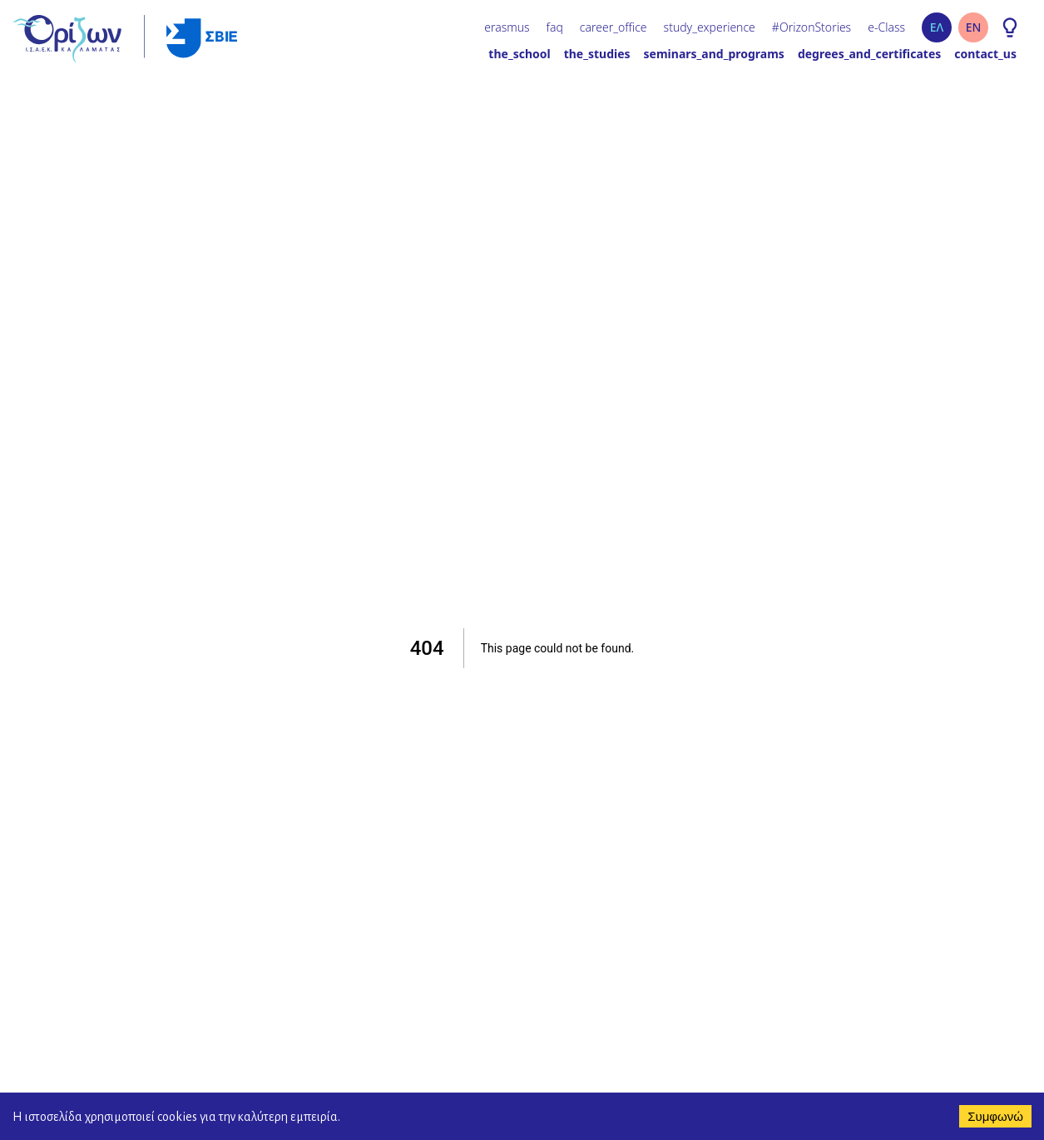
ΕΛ (937, 27)
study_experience (709, 27)
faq (555, 27)
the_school (519, 54)
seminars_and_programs (714, 54)
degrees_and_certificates (869, 54)
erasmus (506, 27)
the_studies (597, 54)
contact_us (985, 54)
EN (974, 27)
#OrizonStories (811, 27)
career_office (613, 27)
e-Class (886, 27)
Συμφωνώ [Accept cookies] (995, 1116)
